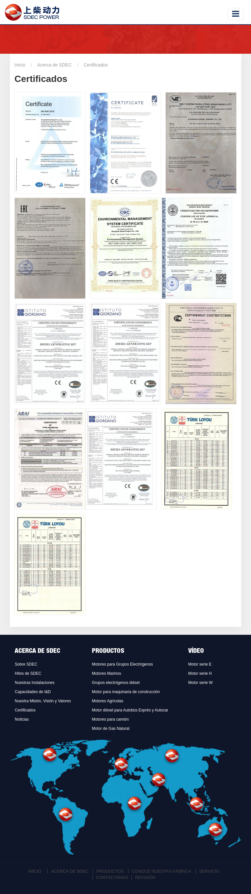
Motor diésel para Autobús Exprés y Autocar (130, 710)
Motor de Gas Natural (110, 728)
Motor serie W (200, 682)
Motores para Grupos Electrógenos (122, 664)
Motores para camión (110, 719)
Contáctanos (112, 877)
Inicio (19, 65)
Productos (108, 651)
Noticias (22, 719)
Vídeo (196, 651)
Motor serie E (199, 664)
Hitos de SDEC (28, 673)
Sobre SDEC (26, 664)
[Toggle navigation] (235, 14)
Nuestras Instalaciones (34, 682)
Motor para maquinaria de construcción (126, 692)
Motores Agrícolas (107, 701)
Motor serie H (200, 673)
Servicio (209, 871)
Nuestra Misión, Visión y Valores (43, 701)
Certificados (25, 710)
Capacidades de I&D (33, 692)
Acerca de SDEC (54, 65)
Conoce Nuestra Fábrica (161, 871)
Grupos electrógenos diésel (116, 682)
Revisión (145, 877)
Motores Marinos (106, 673)
